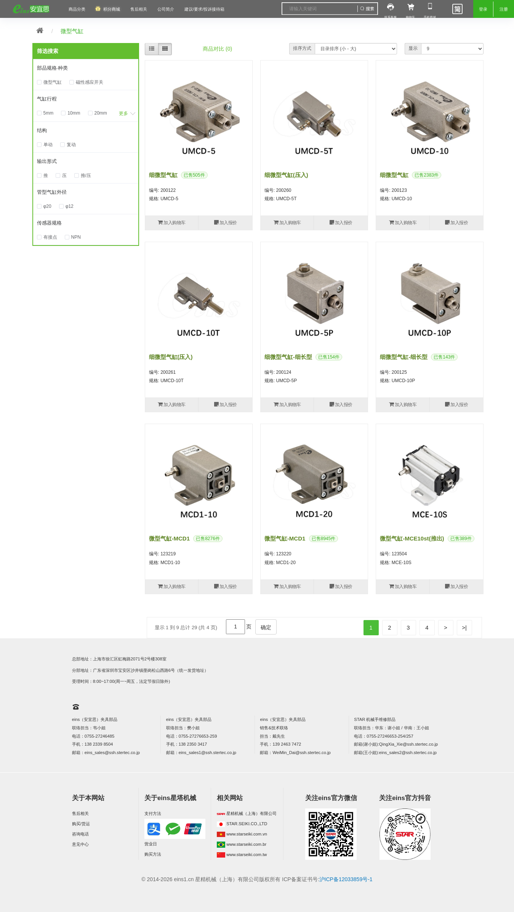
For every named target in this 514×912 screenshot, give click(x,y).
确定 (266, 627)
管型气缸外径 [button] (52, 192)
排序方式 (302, 48)
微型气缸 (72, 31)
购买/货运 (81, 823)
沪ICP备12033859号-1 (346, 879)
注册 (504, 9)
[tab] (85, 68)
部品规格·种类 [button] (52, 68)
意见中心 (80, 844)
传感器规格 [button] (49, 223)
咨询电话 (80, 834)
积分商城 (111, 9)
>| (464, 627)
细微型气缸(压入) (286, 175)
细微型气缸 (163, 175)
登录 (483, 9)
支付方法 (152, 813)
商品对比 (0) (217, 49)
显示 (413, 48)
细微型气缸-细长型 (288, 357)
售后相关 (138, 9)
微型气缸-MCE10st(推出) (412, 538)
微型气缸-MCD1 (169, 538)
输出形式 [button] (47, 161)
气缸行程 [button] (47, 99)
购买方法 (152, 854)
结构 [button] (42, 130)
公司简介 (165, 9)
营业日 (150, 844)
